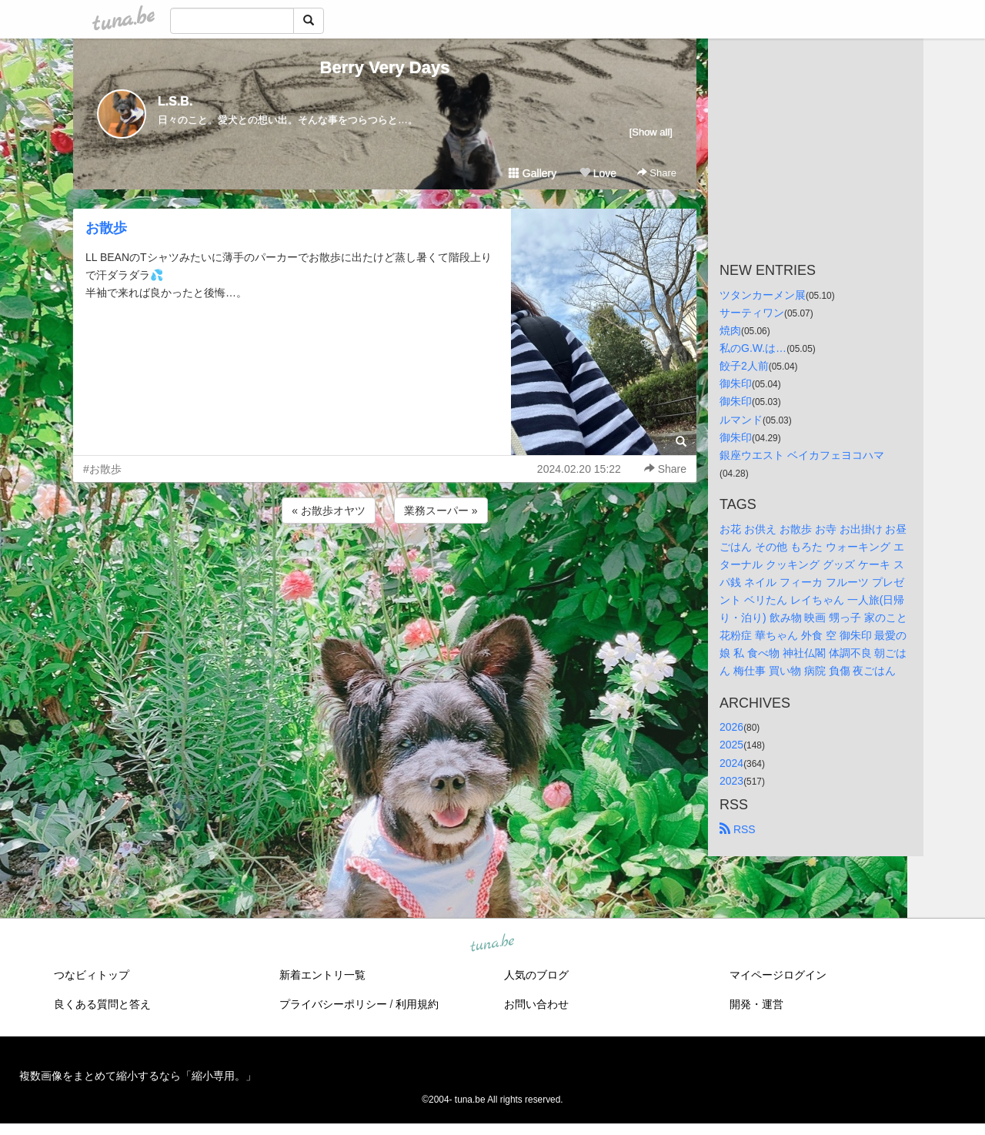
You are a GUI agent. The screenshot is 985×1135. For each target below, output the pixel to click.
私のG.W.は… (753, 348)
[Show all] (651, 132)
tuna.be (492, 943)
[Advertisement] (384, 568)
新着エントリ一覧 (322, 975)
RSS (738, 829)
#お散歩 (102, 469)
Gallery (532, 173)
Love (597, 173)
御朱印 (736, 383)
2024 (731, 763)
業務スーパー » (441, 510)
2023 (731, 781)
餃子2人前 (744, 366)
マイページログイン (778, 975)
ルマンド (741, 419)
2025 (731, 744)
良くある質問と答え (102, 1004)
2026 (731, 727)
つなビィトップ (91, 975)
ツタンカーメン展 (763, 295)
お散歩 (106, 228)
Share (656, 173)
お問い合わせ (536, 1004)
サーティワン (752, 312)
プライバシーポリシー (333, 1004)
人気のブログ (536, 975)
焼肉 (730, 330)
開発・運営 (756, 1004)
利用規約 (417, 1004)
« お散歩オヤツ (329, 510)
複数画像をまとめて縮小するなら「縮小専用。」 (137, 1076)
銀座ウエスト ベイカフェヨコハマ (802, 455)
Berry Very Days (385, 67)
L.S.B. (175, 101)
